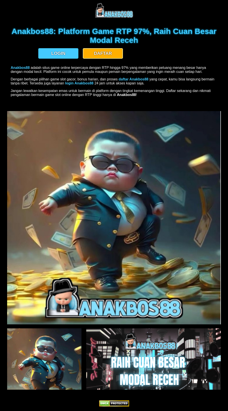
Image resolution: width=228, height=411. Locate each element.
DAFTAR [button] (103, 53)
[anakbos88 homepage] (114, 17)
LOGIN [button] (58, 53)
